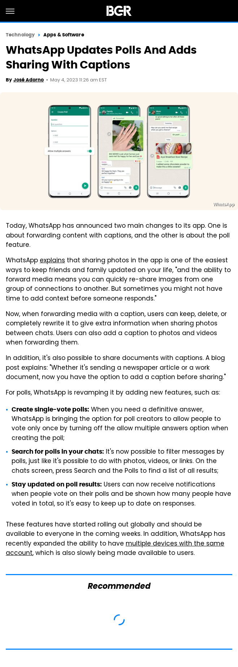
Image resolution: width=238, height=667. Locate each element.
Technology (20, 35)
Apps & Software (63, 35)
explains (52, 261)
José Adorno (28, 80)
